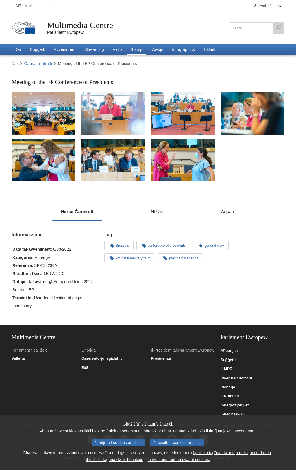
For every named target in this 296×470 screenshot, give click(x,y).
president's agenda (180, 258)
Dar (15, 63)
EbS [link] (84, 368)
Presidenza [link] (161, 358)
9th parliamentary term (129, 258)
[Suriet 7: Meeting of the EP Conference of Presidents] (183, 160)
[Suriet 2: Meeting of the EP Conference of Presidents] (113, 113)
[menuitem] (33, 6)
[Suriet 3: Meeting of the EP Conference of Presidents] (183, 113)
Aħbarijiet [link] (229, 351)
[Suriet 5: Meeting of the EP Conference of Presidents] (113, 160)
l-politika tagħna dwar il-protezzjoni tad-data (232, 453)
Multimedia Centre (80, 25)
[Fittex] (278, 28)
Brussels (119, 245)
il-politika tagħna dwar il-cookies (114, 460)
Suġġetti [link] (228, 360)
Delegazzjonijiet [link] (235, 405)
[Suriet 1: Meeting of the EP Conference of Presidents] (43, 113)
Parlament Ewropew (65, 32)
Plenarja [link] (228, 387)
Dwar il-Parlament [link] (236, 378)
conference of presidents (163, 245)
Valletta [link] (18, 358)
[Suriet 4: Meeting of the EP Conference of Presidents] (252, 113)
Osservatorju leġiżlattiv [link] (102, 358)
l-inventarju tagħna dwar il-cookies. (179, 460)
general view (211, 245)
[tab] (77, 212)
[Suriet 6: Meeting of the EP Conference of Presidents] (43, 160)
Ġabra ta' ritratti (38, 63)
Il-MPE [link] (226, 369)
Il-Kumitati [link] (230, 396)
